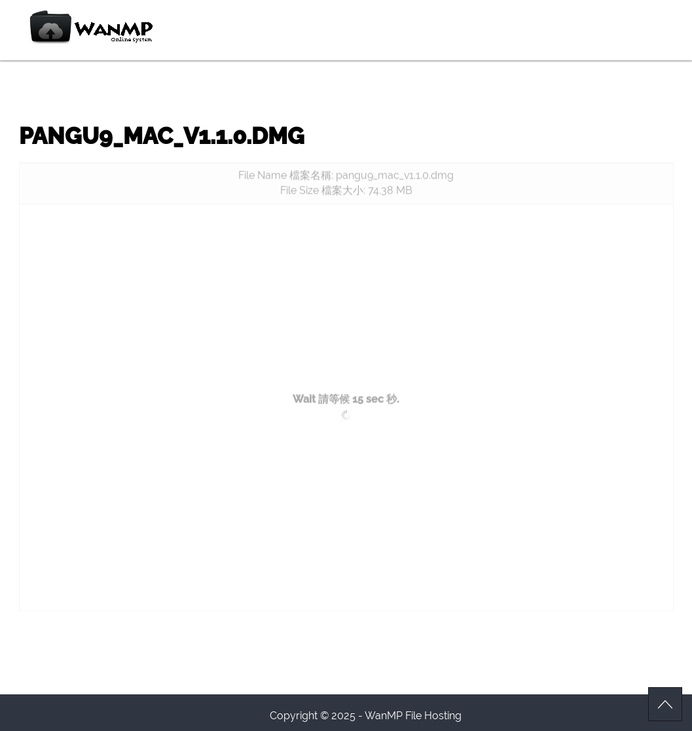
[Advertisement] (346, 309)
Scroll (665, 704)
